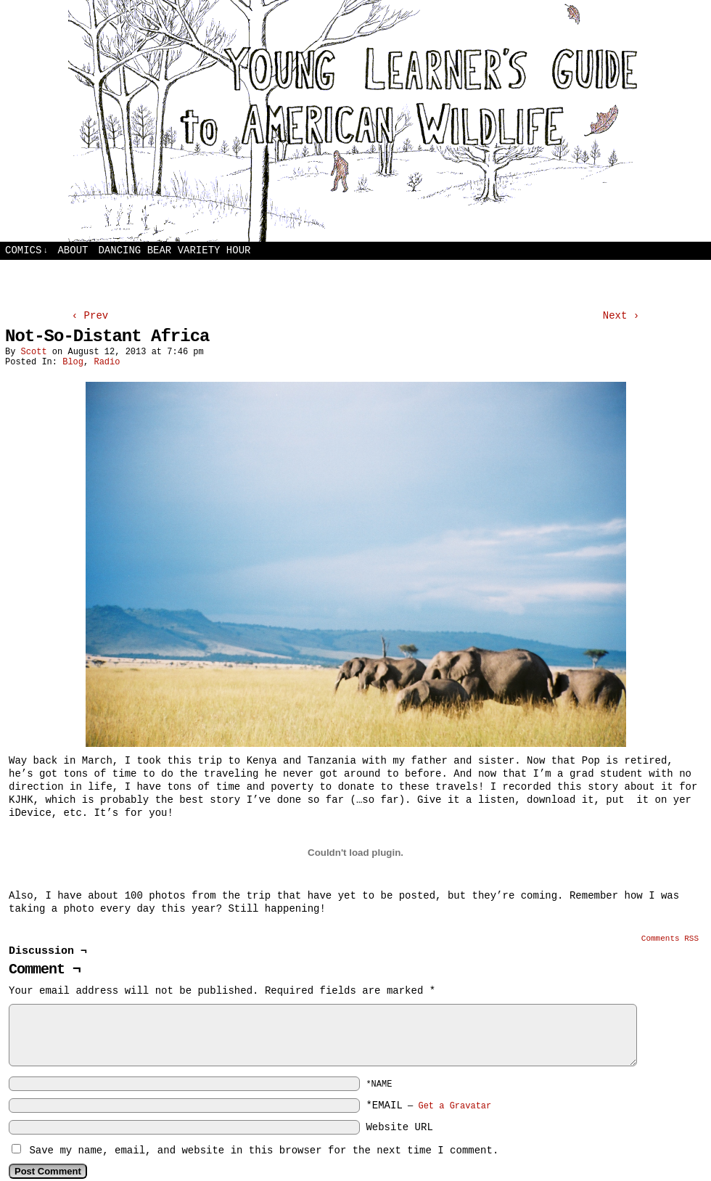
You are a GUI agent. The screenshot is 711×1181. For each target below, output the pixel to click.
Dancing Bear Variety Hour (174, 250)
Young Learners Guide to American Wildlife (355, 121)
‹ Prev (90, 316)
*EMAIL (428, 1105)
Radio (107, 362)
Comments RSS (670, 938)
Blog (72, 362)
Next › (621, 316)
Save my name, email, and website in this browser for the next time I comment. (263, 1150)
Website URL (399, 1127)
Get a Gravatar (454, 1106)
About (72, 250)
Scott (34, 352)
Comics (26, 251)
